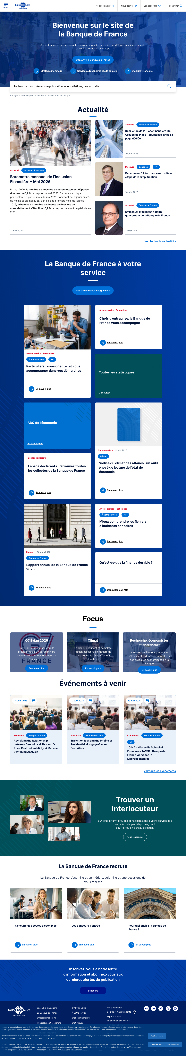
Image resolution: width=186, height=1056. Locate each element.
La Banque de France (47, 1013)
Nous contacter (114, 1007)
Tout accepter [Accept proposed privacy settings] (157, 1036)
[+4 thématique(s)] (52, 359)
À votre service (79, 1013)
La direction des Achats (118, 1020)
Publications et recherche (49, 1023)
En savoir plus (35, 443)
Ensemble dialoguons (47, 1008)
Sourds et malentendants (119, 1012)
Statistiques (77, 1023)
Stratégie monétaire (46, 1017)
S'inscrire (93, 990)
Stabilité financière (81, 1017)
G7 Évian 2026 (79, 1008)
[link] (48, 71)
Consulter (104, 392)
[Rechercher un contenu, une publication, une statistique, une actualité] (93, 86)
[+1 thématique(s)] (156, 167)
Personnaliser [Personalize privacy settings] (173, 1044)
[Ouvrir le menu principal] (5, 5)
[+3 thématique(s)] (125, 515)
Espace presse (114, 1016)
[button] (175, 5)
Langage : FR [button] (152, 5)
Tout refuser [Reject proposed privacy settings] (156, 1044)
